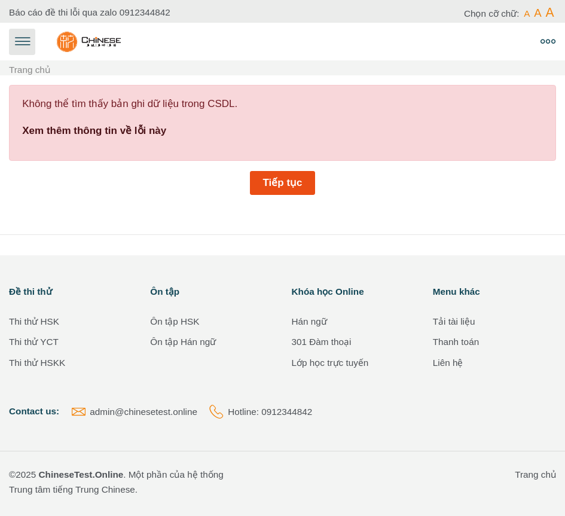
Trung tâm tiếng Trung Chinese (72, 489)
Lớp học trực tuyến (330, 363)
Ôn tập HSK (174, 321)
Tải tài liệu (454, 321)
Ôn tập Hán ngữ (183, 342)
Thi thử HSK (34, 321)
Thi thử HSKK (37, 363)
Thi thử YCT (34, 342)
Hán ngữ (309, 321)
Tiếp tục (282, 182)
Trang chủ (29, 70)
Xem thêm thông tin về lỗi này (94, 130)
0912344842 (145, 12)
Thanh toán (456, 342)
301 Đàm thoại (322, 342)
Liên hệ (448, 363)
